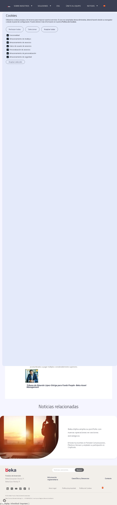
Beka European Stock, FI (14, 479)
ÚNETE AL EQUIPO (73, 6)
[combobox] (3, 503)
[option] (6, 503)
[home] (8, 6)
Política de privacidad (69, 488)
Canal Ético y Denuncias (80, 478)
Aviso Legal (52, 488)
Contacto (108, 478)
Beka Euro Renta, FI (12, 482)
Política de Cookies (85, 488)
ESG (58, 6)
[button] (22, 6)
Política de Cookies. (69, 22)
